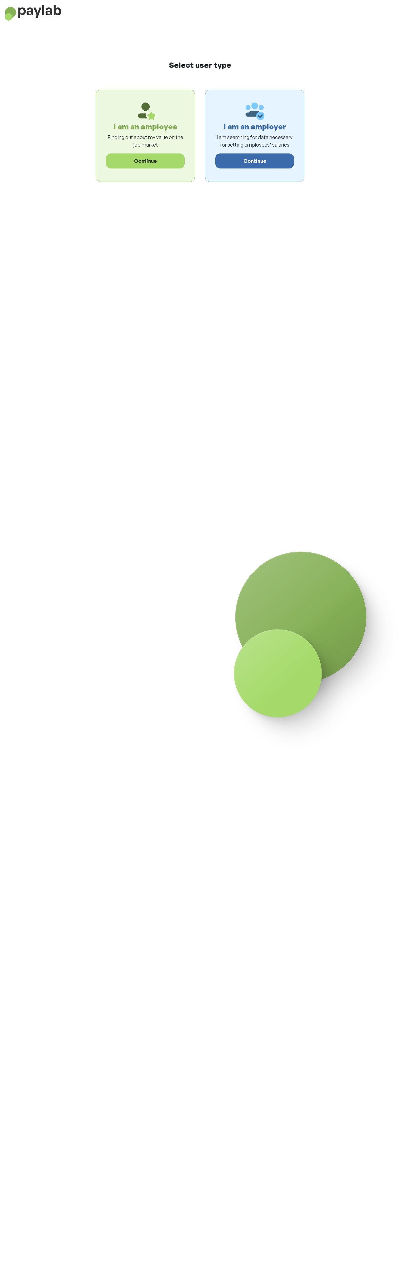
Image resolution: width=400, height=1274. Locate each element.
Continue (145, 161)
